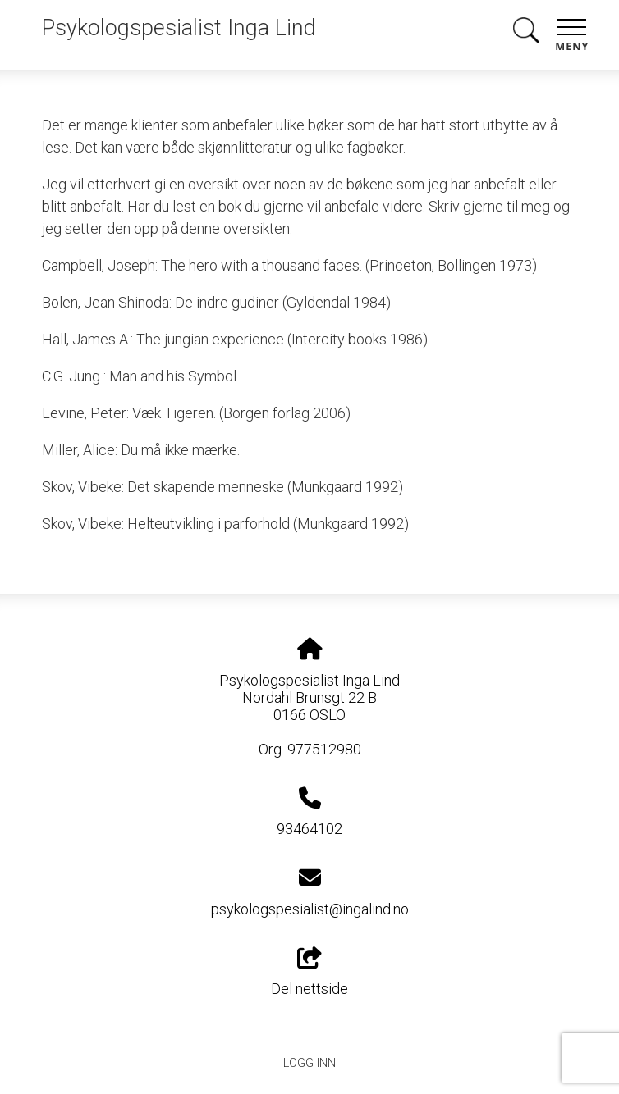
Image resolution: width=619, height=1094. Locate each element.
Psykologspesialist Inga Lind (179, 28)
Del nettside (309, 972)
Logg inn (309, 1063)
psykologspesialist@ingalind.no (310, 909)
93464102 (309, 828)
